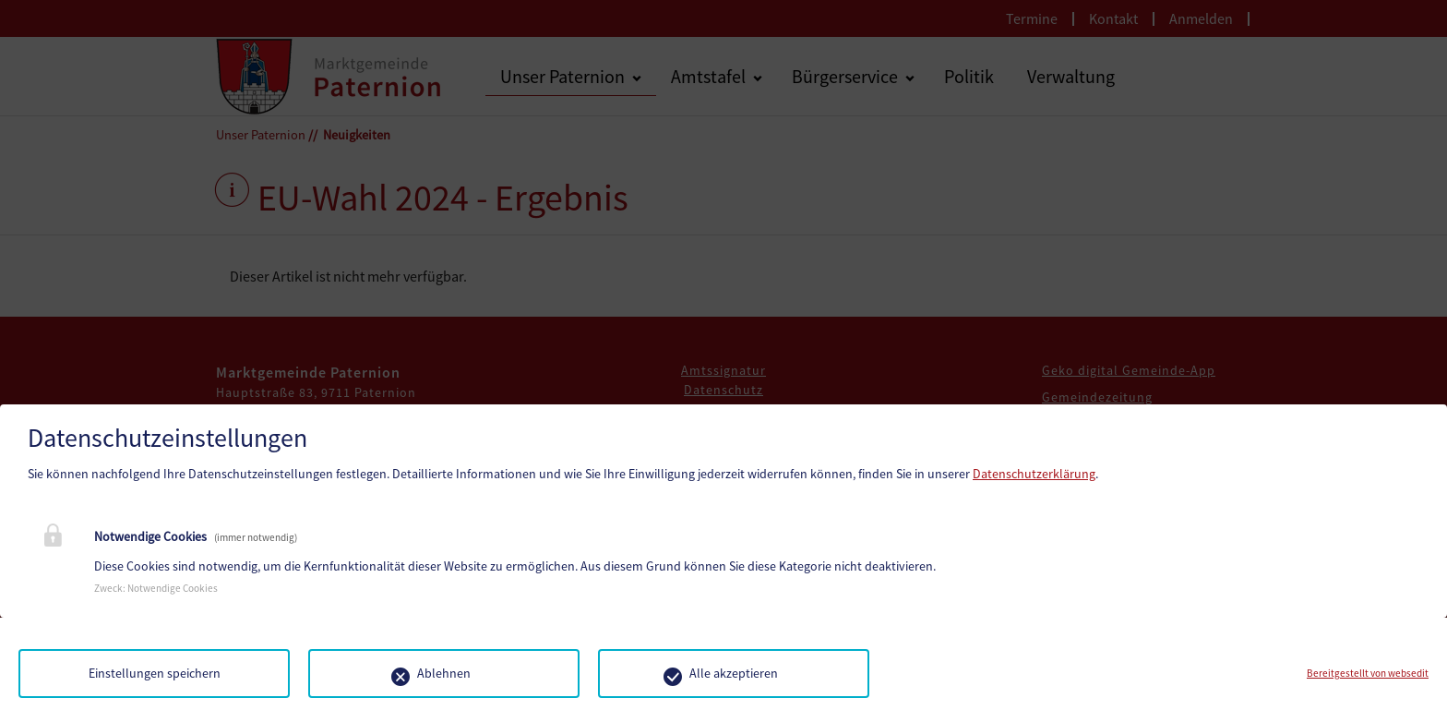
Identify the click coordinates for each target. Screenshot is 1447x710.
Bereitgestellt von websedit (1368, 673)
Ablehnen (444, 673)
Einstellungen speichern (155, 673)
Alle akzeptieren (733, 673)
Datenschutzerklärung (1034, 473)
